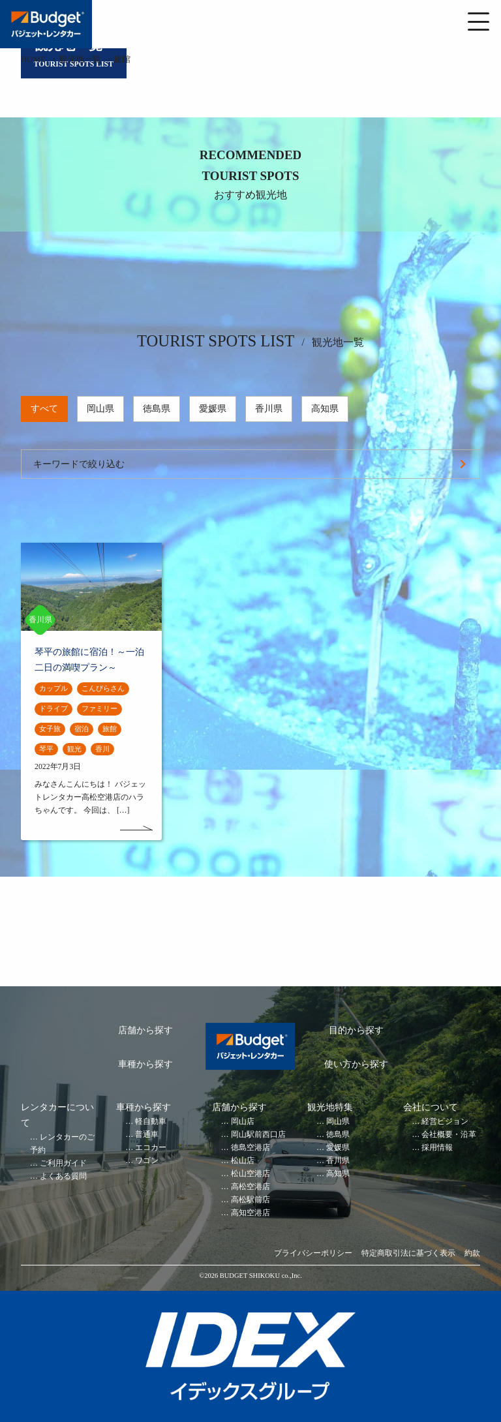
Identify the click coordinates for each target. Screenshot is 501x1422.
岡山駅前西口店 (258, 1134)
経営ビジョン (444, 1121)
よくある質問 (63, 1176)
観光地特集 (330, 1107)
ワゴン (147, 1161)
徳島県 (156, 409)
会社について (430, 1107)
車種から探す (145, 1064)
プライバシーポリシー (313, 1253)
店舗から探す (145, 1030)
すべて (44, 409)
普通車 (147, 1134)
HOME (33, 59)
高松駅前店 (250, 1200)
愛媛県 (212, 409)
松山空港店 (250, 1174)
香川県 (268, 409)
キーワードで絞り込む (79, 464)
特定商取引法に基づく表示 (408, 1253)
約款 (472, 1253)
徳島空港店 (250, 1147)
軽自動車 (150, 1121)
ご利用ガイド (63, 1163)
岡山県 (100, 409)
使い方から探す (356, 1064)
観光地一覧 (80, 59)
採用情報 (437, 1147)
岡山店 (242, 1121)
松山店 (242, 1161)
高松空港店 (250, 1187)
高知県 (325, 409)
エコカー (150, 1147)
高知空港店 (250, 1213)
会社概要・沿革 (448, 1134)
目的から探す (356, 1030)
